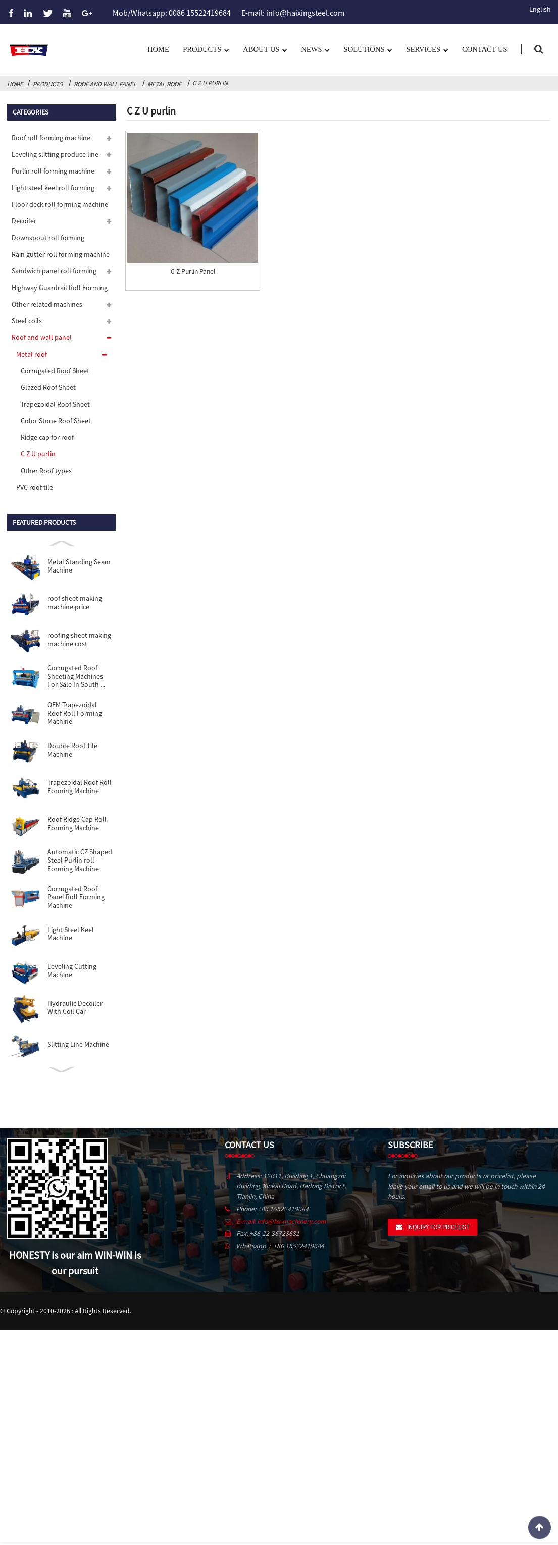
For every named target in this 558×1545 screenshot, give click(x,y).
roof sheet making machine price (74, 602)
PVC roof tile (34, 487)
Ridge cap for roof (47, 437)
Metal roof (164, 84)
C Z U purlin (210, 83)
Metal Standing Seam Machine (79, 566)
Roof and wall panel (105, 84)
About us (265, 50)
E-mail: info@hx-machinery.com (281, 1221)
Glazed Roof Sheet (48, 387)
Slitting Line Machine (78, 1044)
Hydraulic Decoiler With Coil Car (75, 1007)
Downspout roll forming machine (48, 240)
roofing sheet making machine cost (79, 639)
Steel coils (27, 320)
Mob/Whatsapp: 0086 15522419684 (172, 12)
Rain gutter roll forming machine (61, 254)
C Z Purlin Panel (193, 271)
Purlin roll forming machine (53, 171)
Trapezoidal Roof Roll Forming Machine (79, 786)
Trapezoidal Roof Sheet (55, 404)
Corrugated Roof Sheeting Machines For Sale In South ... (76, 676)
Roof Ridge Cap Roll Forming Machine (77, 823)
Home (158, 49)
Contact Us (485, 49)
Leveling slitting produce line (55, 154)
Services (427, 50)
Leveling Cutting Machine (71, 970)
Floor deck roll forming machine (60, 204)
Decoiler (24, 220)
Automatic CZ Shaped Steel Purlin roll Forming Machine (79, 860)
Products (206, 50)
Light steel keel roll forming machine (53, 190)
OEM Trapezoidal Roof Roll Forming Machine (74, 713)
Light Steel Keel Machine (70, 934)
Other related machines (47, 304)
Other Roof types (46, 470)
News (315, 50)
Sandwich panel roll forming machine (54, 273)
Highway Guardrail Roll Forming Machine (60, 290)
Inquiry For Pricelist (438, 1227)
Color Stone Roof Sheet (56, 420)
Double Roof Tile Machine (72, 749)
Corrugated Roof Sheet (55, 370)
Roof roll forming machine (51, 137)
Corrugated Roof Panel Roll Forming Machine (76, 897)
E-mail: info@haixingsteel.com (292, 12)
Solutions (368, 50)
